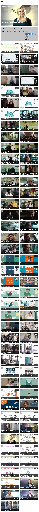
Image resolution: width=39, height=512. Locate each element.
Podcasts (27, 39)
